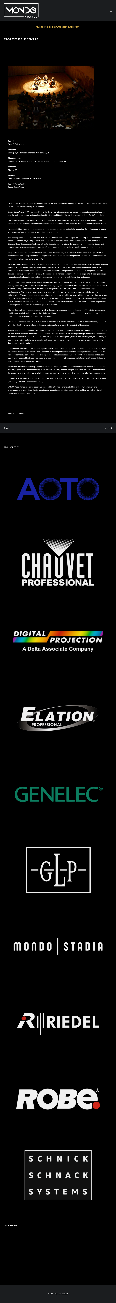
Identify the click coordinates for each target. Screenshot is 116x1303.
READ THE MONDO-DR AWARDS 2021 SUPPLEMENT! (58, 27)
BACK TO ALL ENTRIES (17, 413)
